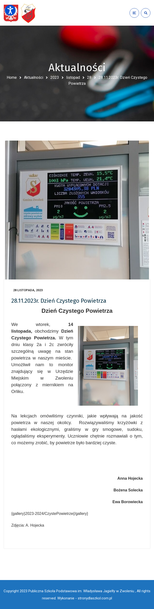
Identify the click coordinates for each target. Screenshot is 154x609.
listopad (73, 77)
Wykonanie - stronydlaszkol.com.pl (84, 598)
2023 (54, 77)
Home (12, 77)
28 (89, 77)
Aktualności (33, 77)
